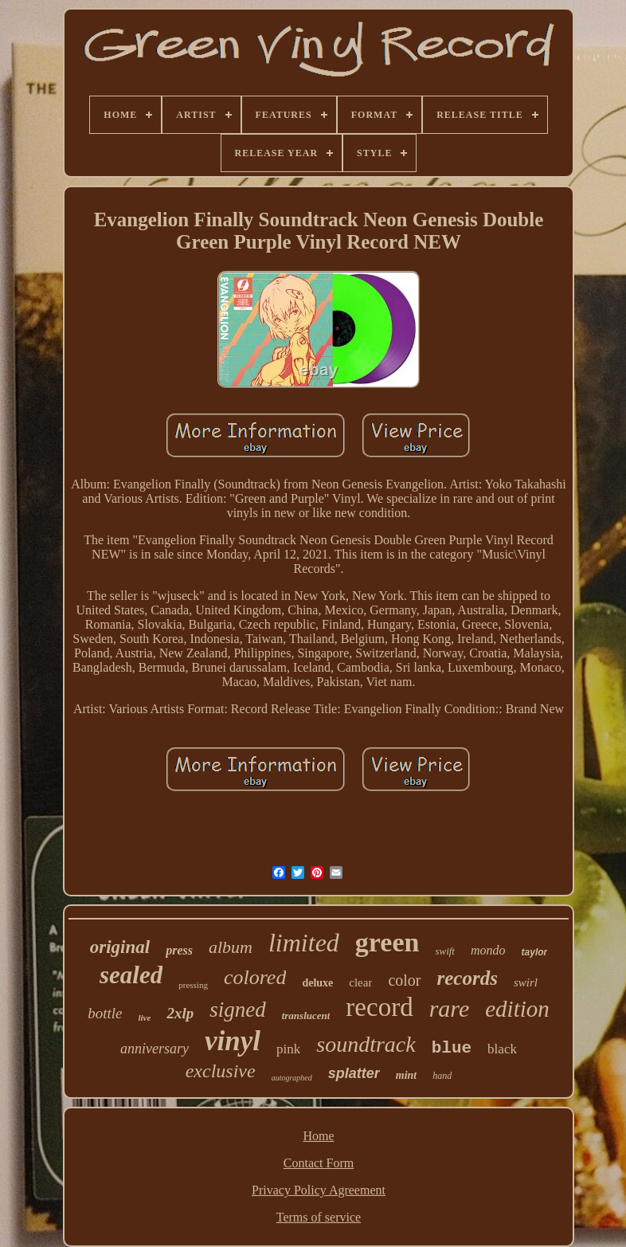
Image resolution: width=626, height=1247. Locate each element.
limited (303, 942)
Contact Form (319, 1163)
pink (288, 1049)
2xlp (180, 1013)
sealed (131, 975)
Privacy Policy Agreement (318, 1190)
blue (451, 1048)
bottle (105, 1013)
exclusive (221, 1071)
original (120, 947)
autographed (292, 1077)
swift (445, 951)
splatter (354, 1073)
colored (255, 977)
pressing (193, 985)
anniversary (154, 1049)
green (387, 942)
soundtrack (365, 1044)
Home (318, 1136)
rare (449, 1008)
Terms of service (318, 1217)
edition (517, 1009)
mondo (488, 950)
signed (237, 1010)
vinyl (232, 1041)
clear (360, 982)
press (179, 950)
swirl (526, 982)
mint (406, 1075)
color (404, 980)
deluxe (317, 983)
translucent (306, 1016)
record (379, 1007)
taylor (535, 952)
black (502, 1049)
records (467, 978)
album (230, 947)
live (145, 1017)
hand (442, 1075)
